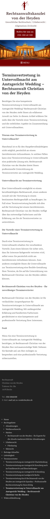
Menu (26, 63)
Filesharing (12, 445)
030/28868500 (11, 397)
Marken (9, 432)
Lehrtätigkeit (9, 455)
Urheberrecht (11, 442)
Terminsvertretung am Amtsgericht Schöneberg (25, 471)
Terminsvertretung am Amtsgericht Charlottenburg (26, 462)
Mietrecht (10, 449)
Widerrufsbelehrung (12, 498)
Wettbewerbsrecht (13, 429)
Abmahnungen (12, 426)
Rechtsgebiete (9, 422)
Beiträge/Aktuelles (11, 452)
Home (6, 419)
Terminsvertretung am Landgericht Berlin (22, 475)
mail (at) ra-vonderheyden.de (21, 400)
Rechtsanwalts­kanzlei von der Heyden (25, 15)
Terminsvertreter (11, 458)
